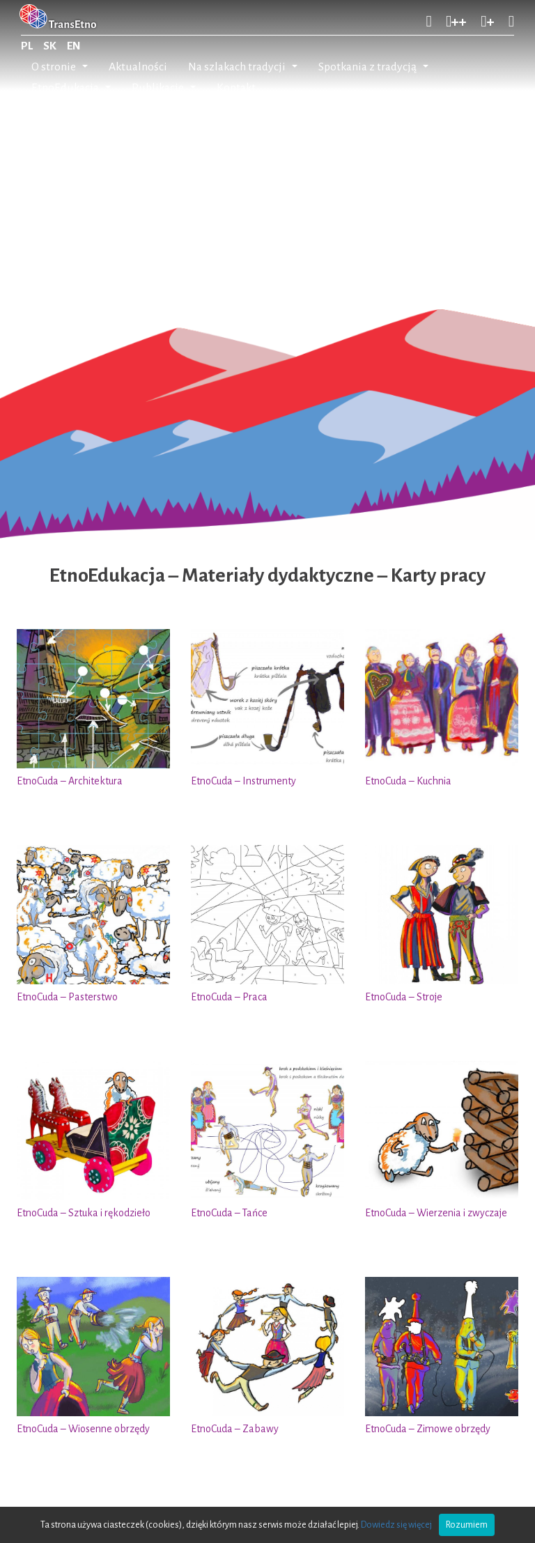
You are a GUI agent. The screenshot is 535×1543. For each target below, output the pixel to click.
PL (27, 46)
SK (49, 46)
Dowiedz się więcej (396, 1525)
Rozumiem (467, 1525)
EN (74, 46)
